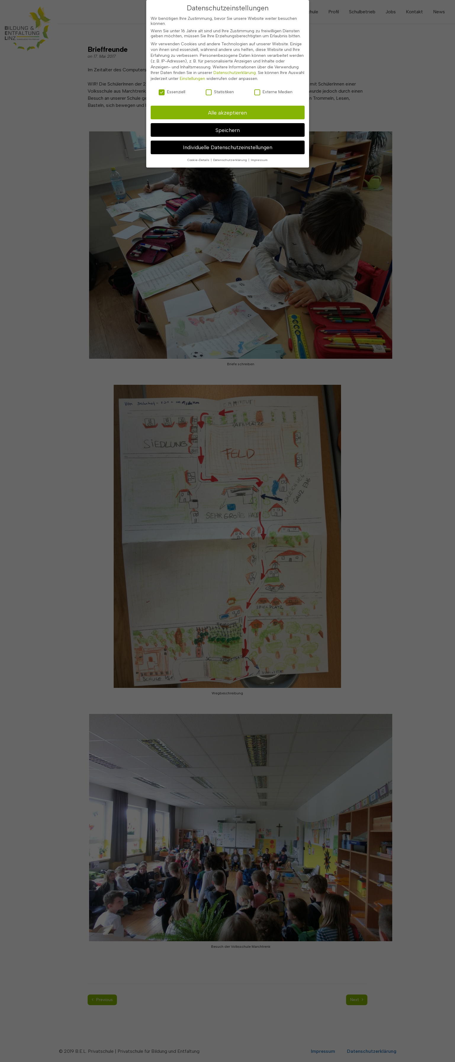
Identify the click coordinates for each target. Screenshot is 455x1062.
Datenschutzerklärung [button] (230, 137)
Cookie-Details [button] (198, 137)
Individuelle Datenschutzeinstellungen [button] (227, 124)
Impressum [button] (259, 137)
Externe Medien (273, 68)
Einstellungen (192, 55)
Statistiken (220, 68)
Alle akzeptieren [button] (227, 89)
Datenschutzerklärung (234, 49)
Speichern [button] (228, 107)
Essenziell (172, 68)
